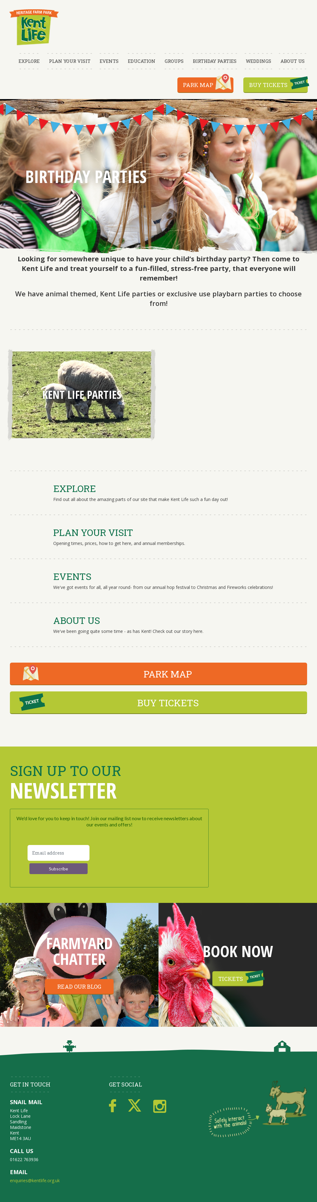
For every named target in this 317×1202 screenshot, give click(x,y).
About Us (292, 61)
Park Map (198, 85)
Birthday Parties (215, 61)
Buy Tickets (268, 85)
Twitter (134, 1106)
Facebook (112, 1106)
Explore (29, 61)
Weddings (258, 61)
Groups (174, 61)
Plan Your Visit (69, 61)
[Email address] (58, 853)
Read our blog (79, 986)
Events (109, 61)
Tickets (230, 978)
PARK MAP (168, 674)
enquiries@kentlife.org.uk (35, 1180)
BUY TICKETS (168, 703)
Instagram (159, 1106)
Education (141, 61)
